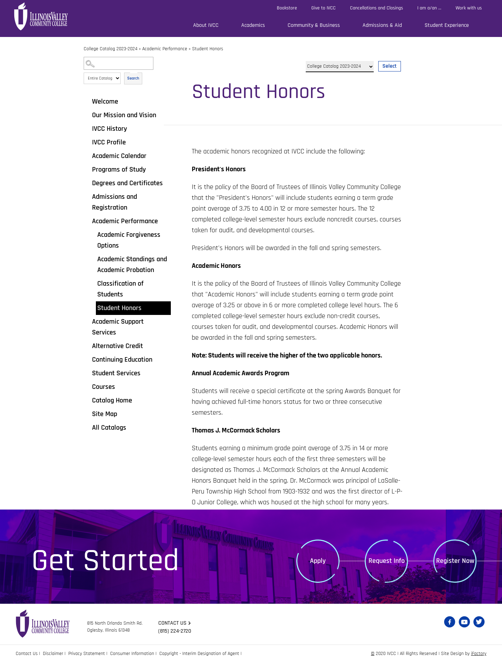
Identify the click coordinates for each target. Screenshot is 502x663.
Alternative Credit (117, 346)
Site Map (104, 414)
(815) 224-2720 (174, 631)
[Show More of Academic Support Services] (87, 321)
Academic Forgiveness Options (128, 240)
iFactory (478, 653)
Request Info (386, 560)
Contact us (172, 623)
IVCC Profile (109, 142)
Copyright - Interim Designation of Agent (199, 653)
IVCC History (109, 128)
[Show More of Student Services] (87, 372)
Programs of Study (119, 169)
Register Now (455, 560)
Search (133, 78)
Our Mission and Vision (124, 115)
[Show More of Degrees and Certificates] (87, 182)
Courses (103, 386)
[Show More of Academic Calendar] (87, 155)
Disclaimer (53, 653)
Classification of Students (120, 289)
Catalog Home (112, 400)
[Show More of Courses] (87, 386)
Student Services (116, 373)
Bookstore (287, 8)
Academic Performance (164, 49)
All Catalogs (109, 427)
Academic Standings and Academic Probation (132, 264)
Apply (318, 560)
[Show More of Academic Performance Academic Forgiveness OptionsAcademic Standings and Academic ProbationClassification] (87, 220)
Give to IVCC (323, 8)
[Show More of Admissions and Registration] (87, 196)
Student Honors (119, 307)
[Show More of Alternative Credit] (87, 345)
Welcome (105, 101)
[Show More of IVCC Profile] (87, 141)
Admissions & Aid (382, 25)
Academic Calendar (119, 155)
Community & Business (314, 25)
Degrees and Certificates (127, 183)
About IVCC (206, 25)
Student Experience (447, 25)
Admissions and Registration (114, 202)
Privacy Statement (86, 653)
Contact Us (27, 653)
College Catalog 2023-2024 (110, 49)
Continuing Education (122, 359)
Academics (253, 25)
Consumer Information (132, 653)
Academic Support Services (118, 327)
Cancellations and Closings (376, 8)
